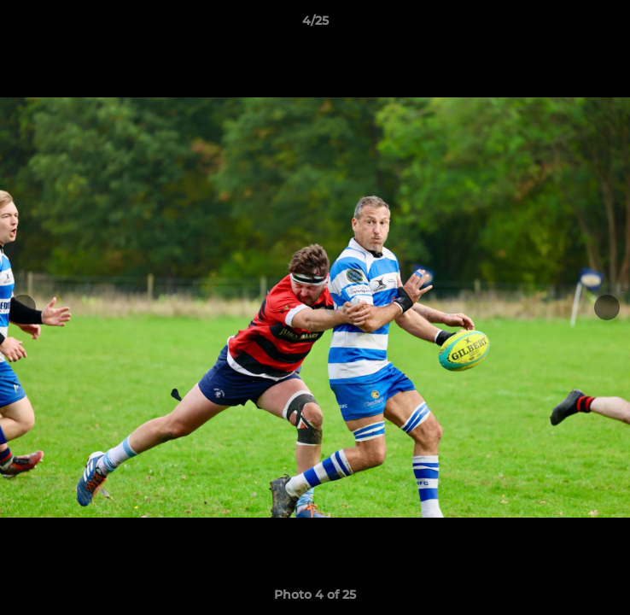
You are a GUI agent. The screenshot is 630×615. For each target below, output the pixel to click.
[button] (609, 24)
